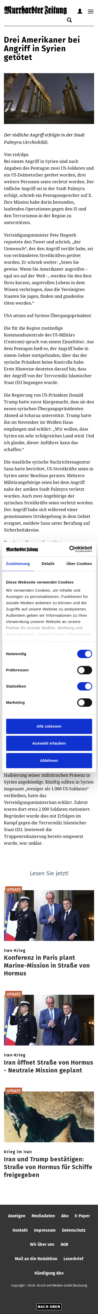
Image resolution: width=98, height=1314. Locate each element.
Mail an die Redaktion (36, 1258)
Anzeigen (16, 1215)
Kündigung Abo (49, 1273)
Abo (64, 1215)
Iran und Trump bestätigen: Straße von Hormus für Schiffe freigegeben (48, 1167)
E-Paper (82, 1215)
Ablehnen (49, 760)
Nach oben (49, 1306)
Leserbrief (73, 1258)
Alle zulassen (49, 726)
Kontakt (20, 1230)
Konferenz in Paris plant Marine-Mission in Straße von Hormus (47, 965)
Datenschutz (73, 1230)
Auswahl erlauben (49, 743)
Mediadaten (43, 1215)
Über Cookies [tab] (79, 563)
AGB (64, 1244)
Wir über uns (42, 1244)
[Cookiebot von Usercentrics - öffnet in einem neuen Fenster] (70, 549)
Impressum (45, 1230)
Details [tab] (48, 563)
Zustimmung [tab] (18, 563)
